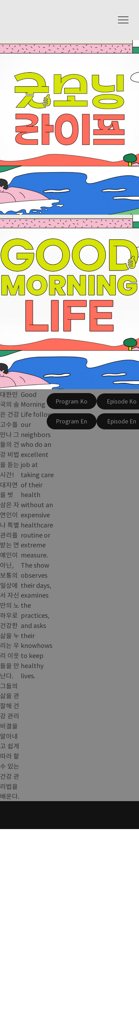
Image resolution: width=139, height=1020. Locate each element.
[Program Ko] (72, 401)
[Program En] (72, 421)
